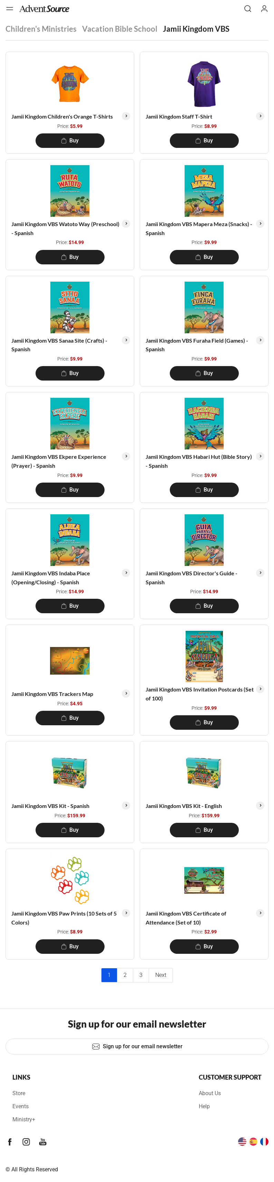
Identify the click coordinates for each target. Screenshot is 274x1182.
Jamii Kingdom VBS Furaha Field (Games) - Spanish (197, 345)
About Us (210, 1093)
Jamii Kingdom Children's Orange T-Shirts (62, 116)
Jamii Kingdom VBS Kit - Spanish (50, 805)
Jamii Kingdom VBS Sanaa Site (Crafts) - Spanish (59, 345)
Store (18, 1093)
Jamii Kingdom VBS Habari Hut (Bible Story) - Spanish (199, 461)
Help (204, 1106)
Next (160, 975)
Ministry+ (23, 1119)
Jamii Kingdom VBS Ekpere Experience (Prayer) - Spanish (58, 461)
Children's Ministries (41, 28)
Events (20, 1106)
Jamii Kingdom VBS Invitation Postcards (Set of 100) (200, 693)
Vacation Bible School (119, 28)
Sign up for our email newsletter (137, 1046)
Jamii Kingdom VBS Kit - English (184, 805)
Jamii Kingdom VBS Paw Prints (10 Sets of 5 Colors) (64, 918)
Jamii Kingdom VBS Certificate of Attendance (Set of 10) (186, 918)
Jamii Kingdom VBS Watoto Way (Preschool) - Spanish (65, 228)
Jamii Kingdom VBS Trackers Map (52, 693)
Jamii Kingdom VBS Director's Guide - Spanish (191, 577)
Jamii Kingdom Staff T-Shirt (179, 116)
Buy (70, 140)
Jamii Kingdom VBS (196, 28)
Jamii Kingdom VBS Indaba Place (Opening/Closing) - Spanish (50, 577)
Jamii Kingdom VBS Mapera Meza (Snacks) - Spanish (199, 228)
